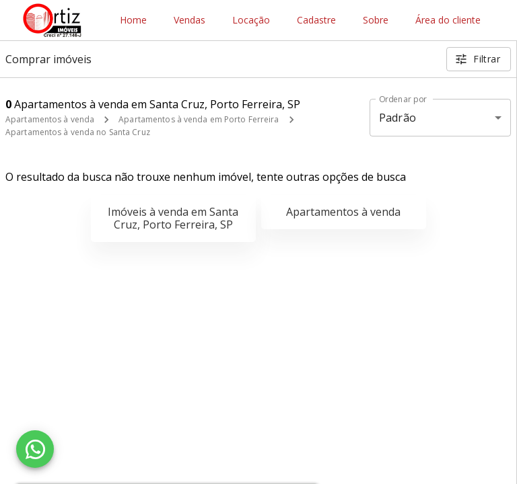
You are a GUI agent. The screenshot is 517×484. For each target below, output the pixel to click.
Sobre (375, 20)
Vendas (189, 20)
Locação (251, 20)
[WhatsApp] (35, 449)
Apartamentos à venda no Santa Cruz (77, 132)
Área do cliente (448, 20)
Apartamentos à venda (49, 119)
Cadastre (316, 20)
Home (133, 20)
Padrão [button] (397, 117)
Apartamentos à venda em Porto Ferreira (198, 119)
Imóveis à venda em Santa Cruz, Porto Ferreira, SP (173, 218)
